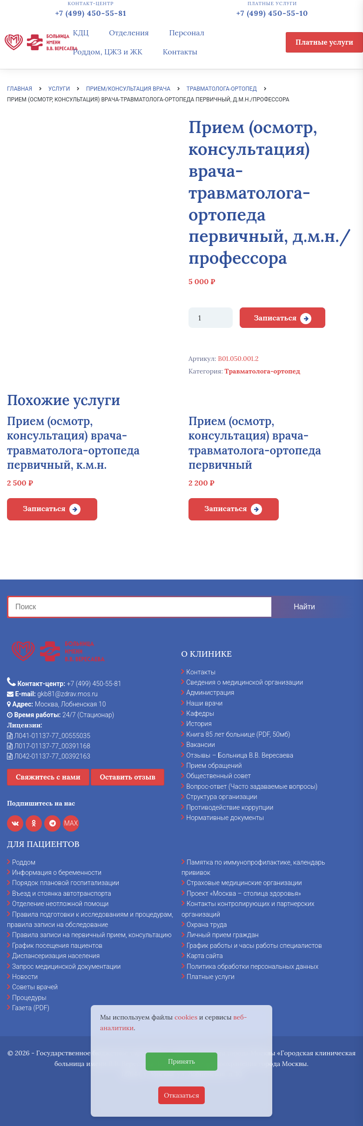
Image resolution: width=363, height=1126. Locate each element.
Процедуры (29, 997)
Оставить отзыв (127, 777)
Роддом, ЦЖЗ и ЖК (107, 51)
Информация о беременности (56, 872)
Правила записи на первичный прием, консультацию (92, 935)
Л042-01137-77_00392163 (48, 756)
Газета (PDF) (30, 1008)
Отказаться (181, 1095)
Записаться (275, 317)
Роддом (23, 862)
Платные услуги (324, 42)
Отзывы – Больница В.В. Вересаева (239, 755)
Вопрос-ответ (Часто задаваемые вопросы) (251, 786)
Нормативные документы (225, 817)
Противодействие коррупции (229, 807)
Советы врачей (35, 987)
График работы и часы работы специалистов (254, 945)
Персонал (186, 32)
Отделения (129, 32)
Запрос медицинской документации (66, 966)
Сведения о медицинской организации (244, 682)
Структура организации (221, 796)
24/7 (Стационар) (60, 715)
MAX (71, 823)
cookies (186, 1017)
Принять (181, 1061)
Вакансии (200, 744)
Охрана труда (207, 924)
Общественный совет (218, 776)
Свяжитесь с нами (48, 777)
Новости (25, 976)
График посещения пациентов (57, 945)
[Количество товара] (210, 317)
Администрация (210, 692)
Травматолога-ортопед (263, 371)
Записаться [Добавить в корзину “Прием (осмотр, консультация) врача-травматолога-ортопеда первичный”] (225, 508)
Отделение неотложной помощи (60, 903)
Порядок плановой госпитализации (65, 882)
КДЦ (81, 32)
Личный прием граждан (223, 935)
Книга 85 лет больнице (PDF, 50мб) (238, 734)
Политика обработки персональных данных (252, 966)
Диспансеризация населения (56, 955)
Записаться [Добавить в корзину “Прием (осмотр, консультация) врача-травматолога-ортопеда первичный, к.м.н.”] (44, 508)
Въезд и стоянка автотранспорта (61, 893)
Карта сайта (205, 955)
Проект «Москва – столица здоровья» (244, 893)
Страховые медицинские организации (244, 882)
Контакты (180, 51)
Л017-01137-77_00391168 (48, 746)
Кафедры (200, 713)
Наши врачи (204, 703)
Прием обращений (214, 765)
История (199, 723)
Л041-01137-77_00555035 (48, 736)
